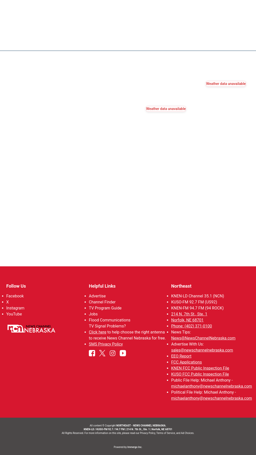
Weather (156, 43)
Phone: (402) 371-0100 (191, 326)
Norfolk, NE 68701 (187, 320)
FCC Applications (186, 362)
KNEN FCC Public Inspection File (200, 368)
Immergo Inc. (134, 447)
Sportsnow (182, 43)
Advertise (97, 296)
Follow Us (16, 286)
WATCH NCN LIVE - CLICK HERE (128, 7)
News (135, 43)
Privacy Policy (147, 433)
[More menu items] (240, 43)
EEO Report (181, 356)
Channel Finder (102, 302)
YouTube (14, 314)
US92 (226, 43)
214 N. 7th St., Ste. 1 (189, 314)
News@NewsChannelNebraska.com (203, 338)
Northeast (181, 286)
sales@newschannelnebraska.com (202, 350)
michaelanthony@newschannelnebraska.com (211, 386)
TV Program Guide (105, 308)
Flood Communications (110, 320)
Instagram (15, 308)
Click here (97, 332)
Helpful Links (102, 286)
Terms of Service (165, 433)
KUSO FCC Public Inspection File (200, 374)
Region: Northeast (28, 45)
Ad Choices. (187, 433)
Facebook (15, 296)
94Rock (207, 43)
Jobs (93, 314)
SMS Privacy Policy (106, 344)
